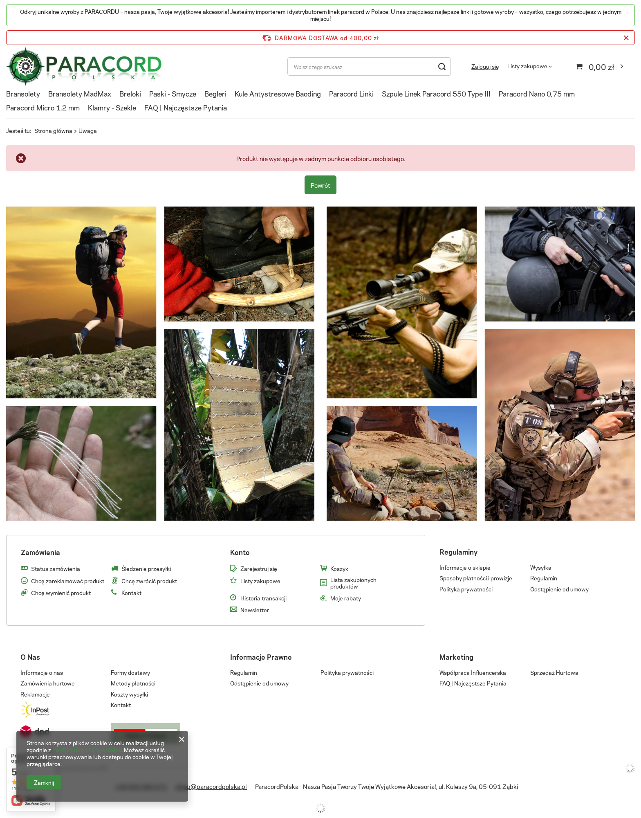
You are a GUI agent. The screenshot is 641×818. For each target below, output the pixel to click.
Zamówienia (40, 552)
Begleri (215, 93)
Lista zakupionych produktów (353, 582)
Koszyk (339, 568)
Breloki (130, 93)
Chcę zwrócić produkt (149, 581)
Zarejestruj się (258, 568)
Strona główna (53, 130)
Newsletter (254, 610)
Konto (240, 552)
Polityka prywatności (466, 589)
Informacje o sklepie (465, 567)
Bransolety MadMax (79, 93)
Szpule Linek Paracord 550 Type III (436, 93)
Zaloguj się (485, 66)
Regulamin (543, 578)
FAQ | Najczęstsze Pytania (185, 107)
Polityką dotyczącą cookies (86, 749)
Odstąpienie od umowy (559, 589)
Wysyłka (540, 567)
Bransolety (23, 93)
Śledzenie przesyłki (146, 568)
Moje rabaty (345, 598)
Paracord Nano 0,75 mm (537, 93)
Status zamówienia (55, 568)
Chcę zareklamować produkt (67, 581)
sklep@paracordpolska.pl (211, 786)
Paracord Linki (351, 93)
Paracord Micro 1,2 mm (43, 107)
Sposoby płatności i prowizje (475, 578)
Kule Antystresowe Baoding (278, 93)
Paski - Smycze (172, 93)
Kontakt (131, 592)
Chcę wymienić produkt (61, 592)
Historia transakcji (263, 598)
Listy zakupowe (527, 66)
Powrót (320, 184)
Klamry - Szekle (112, 107)
